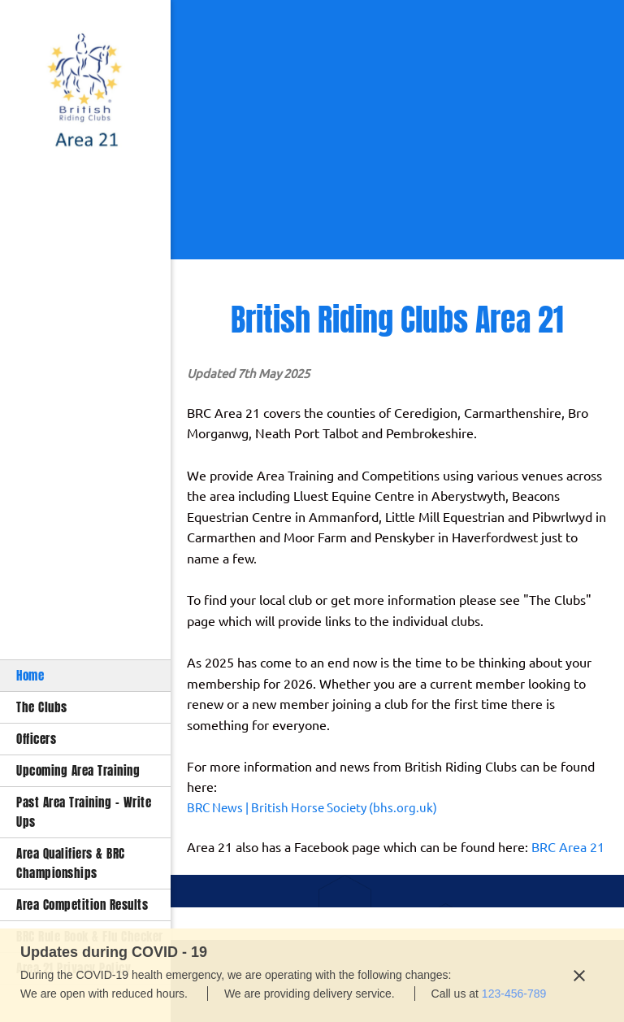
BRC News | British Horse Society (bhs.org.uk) (312, 808)
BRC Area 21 (567, 847)
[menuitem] (85, 675)
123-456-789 (514, 993)
